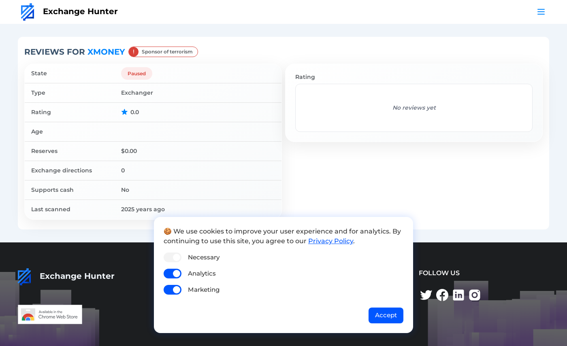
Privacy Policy (330, 241)
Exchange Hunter (69, 11)
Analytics (202, 273)
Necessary (204, 257)
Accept (386, 315)
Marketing (204, 289)
